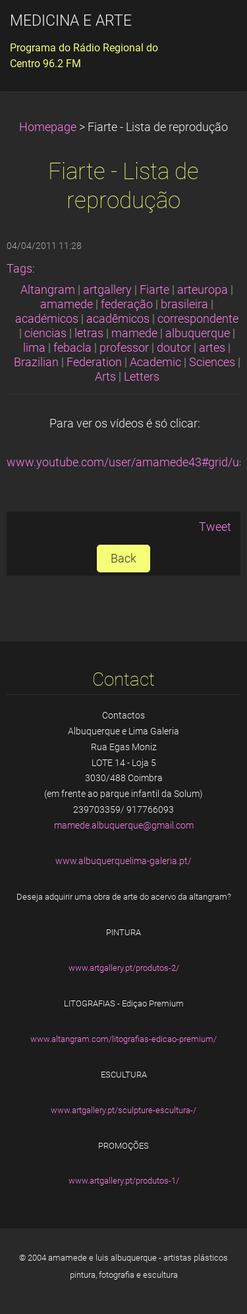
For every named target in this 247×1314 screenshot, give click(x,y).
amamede (66, 304)
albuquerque (197, 333)
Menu (211, 29)
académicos (46, 318)
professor (124, 347)
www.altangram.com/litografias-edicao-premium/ (123, 1039)
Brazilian (36, 362)
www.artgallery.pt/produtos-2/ (124, 968)
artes (212, 347)
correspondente (197, 318)
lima (34, 347)
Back (123, 558)
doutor (174, 347)
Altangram (47, 289)
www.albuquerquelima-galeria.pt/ (123, 861)
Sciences (212, 362)
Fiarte (154, 289)
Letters (141, 376)
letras (88, 333)
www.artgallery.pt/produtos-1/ (124, 1181)
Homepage (47, 127)
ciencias (45, 333)
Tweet (215, 527)
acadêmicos (118, 318)
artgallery (107, 289)
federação (127, 304)
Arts (105, 376)
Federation (94, 362)
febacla (72, 347)
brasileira (184, 304)
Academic (155, 362)
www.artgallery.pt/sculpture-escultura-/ (123, 1110)
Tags (19, 268)
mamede (134, 333)
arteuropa (202, 289)
